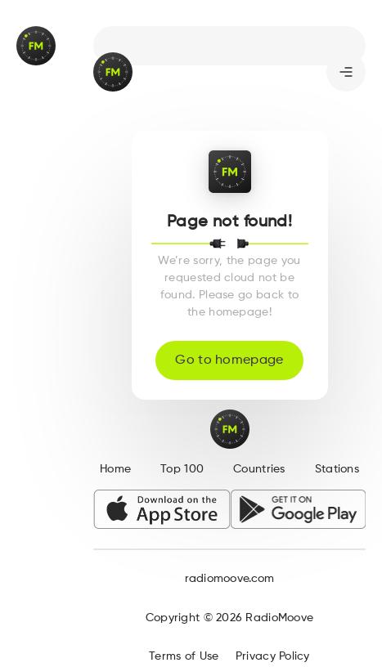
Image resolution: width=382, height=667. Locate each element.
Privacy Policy (273, 656)
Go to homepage (229, 360)
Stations (337, 469)
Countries (259, 469)
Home (115, 469)
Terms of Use (183, 656)
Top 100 (182, 469)
